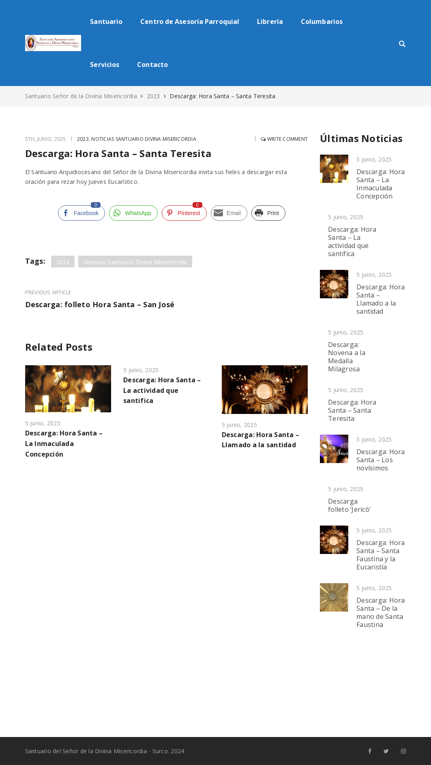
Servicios (104, 64)
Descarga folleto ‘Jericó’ (349, 505)
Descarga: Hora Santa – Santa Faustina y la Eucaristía (380, 554)
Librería (270, 21)
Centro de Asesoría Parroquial (189, 21)
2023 (153, 96)
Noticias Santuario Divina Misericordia (146, 138)
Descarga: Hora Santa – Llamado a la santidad (380, 299)
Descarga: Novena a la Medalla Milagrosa (346, 356)
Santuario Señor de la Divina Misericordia (82, 96)
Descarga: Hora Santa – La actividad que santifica (162, 390)
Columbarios (322, 21)
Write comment (283, 138)
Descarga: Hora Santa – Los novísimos (380, 459)
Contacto (152, 64)
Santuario (106, 21)
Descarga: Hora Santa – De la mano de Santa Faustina (380, 612)
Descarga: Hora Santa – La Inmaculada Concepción (64, 443)
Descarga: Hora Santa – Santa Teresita (352, 410)
